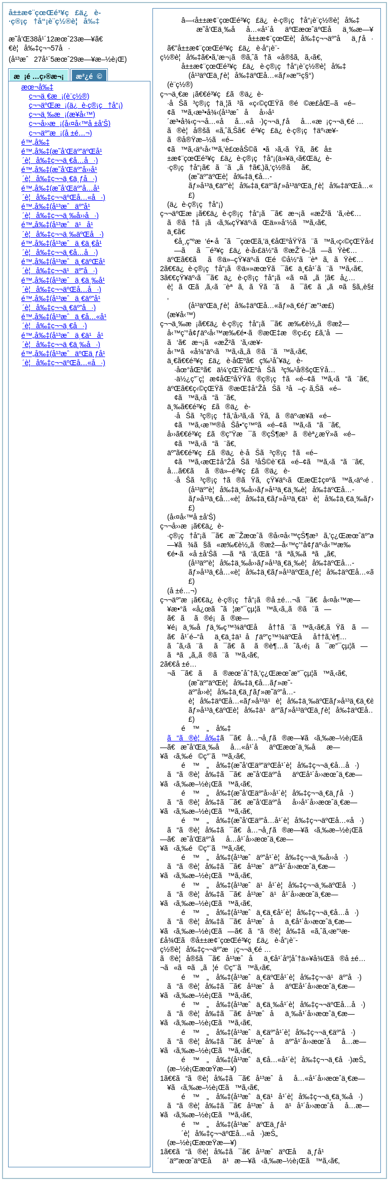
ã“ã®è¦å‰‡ (193, 738)
